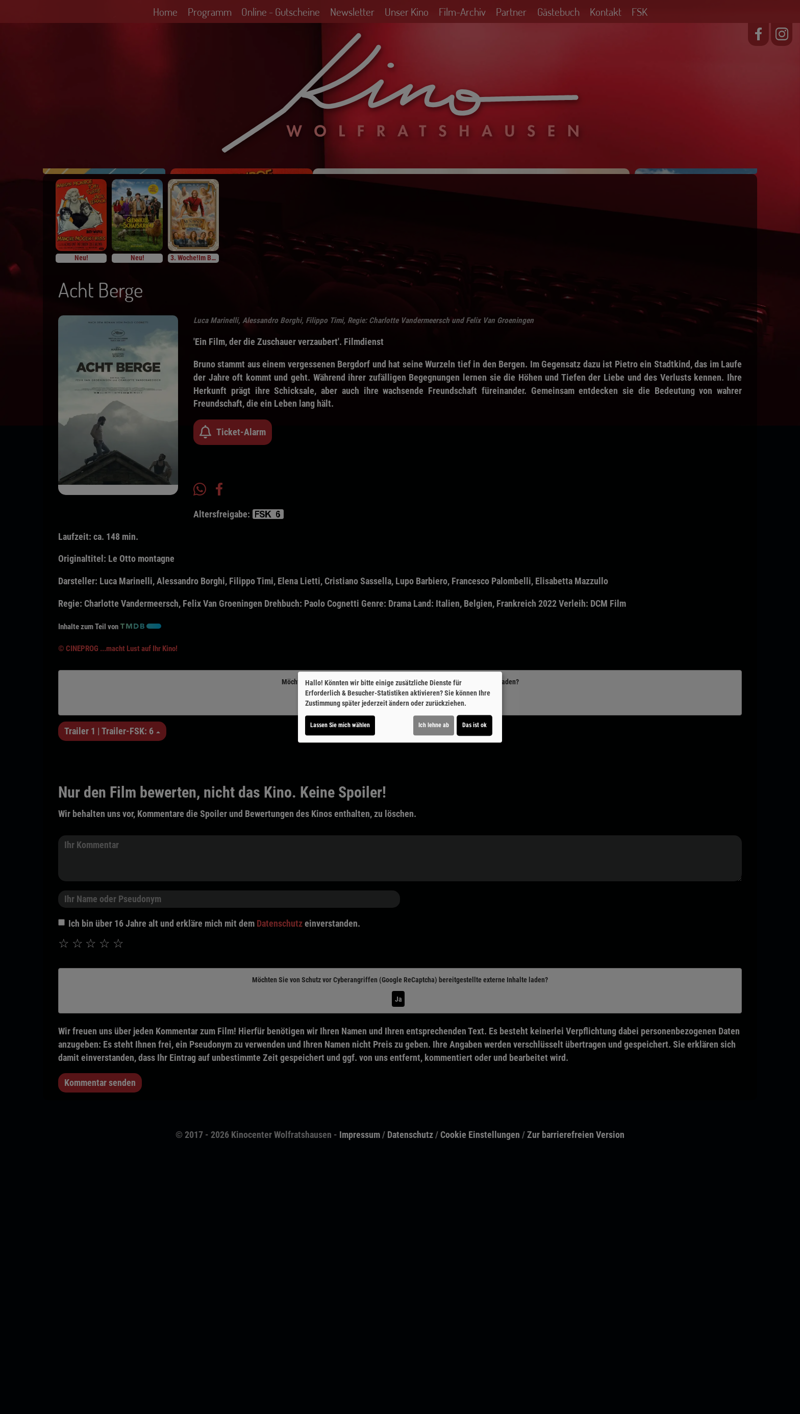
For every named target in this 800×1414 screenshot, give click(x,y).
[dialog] (400, 707)
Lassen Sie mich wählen (340, 725)
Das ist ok (474, 725)
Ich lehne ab (433, 725)
